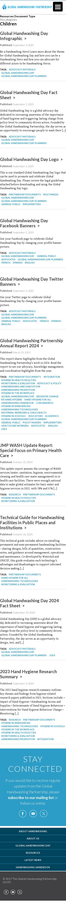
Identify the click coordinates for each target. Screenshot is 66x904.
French (5, 262)
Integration (52, 376)
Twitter (43, 814)
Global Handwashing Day (17, 72)
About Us (33, 838)
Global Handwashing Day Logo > (31, 159)
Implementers (32, 204)
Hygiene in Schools (13, 416)
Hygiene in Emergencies (15, 406)
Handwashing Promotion (18, 389)
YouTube (33, 814)
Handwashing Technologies (19, 409)
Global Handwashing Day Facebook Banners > (24, 223)
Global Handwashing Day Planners (24, 76)
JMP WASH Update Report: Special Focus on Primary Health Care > (31, 450)
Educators (36, 416)
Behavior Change (47, 396)
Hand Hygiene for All (37, 399)
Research (15, 494)
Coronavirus (44, 403)
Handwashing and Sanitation (20, 386)
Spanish (18, 262)
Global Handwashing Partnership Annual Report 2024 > (31, 343)
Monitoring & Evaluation (18, 383)
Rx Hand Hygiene (11, 399)
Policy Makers (32, 422)
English (30, 262)
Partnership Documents (25, 194)
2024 (4, 429)
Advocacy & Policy (49, 383)
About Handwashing (33, 831)
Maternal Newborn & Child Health (23, 412)
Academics (52, 416)
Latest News (33, 860)
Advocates (8, 259)
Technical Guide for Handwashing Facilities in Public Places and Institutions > (32, 522)
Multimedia (50, 194)
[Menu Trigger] (58, 6)
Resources (33, 853)
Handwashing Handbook (17, 403)
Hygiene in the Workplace (17, 393)
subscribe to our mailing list (31, 797)
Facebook (23, 814)
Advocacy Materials (22, 69)
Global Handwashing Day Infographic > (24, 36)
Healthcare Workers (15, 425)
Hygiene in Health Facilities (18, 380)
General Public (10, 204)
